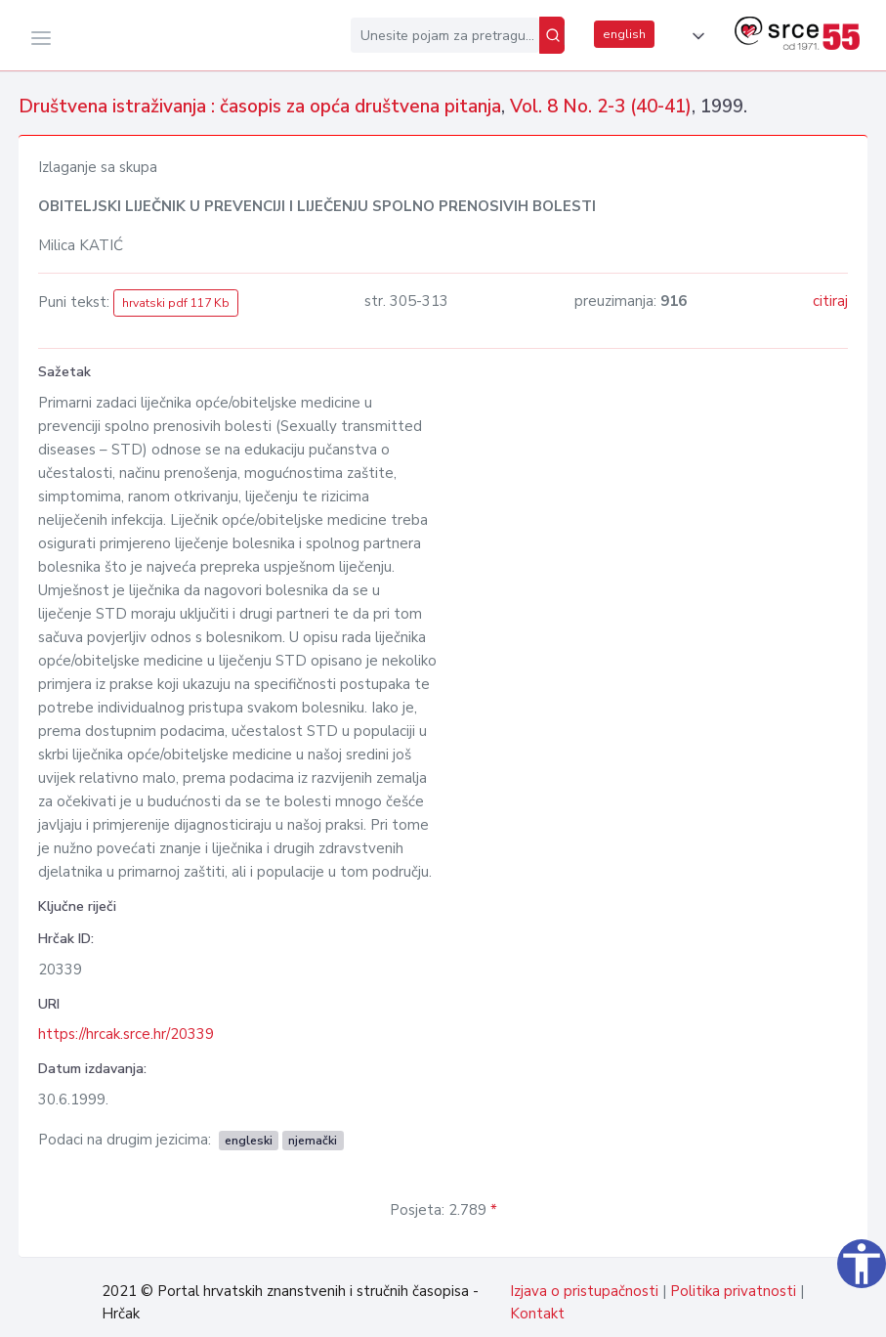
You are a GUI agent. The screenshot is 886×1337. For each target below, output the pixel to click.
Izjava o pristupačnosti (584, 1291)
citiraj (830, 301)
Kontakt (537, 1313)
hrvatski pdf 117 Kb (176, 303)
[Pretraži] (552, 35)
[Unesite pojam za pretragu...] (445, 35)
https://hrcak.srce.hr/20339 (126, 1034)
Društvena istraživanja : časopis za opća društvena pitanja (260, 106)
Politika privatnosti (733, 1291)
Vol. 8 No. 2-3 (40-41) (601, 106)
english (624, 34)
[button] (694, 36)
